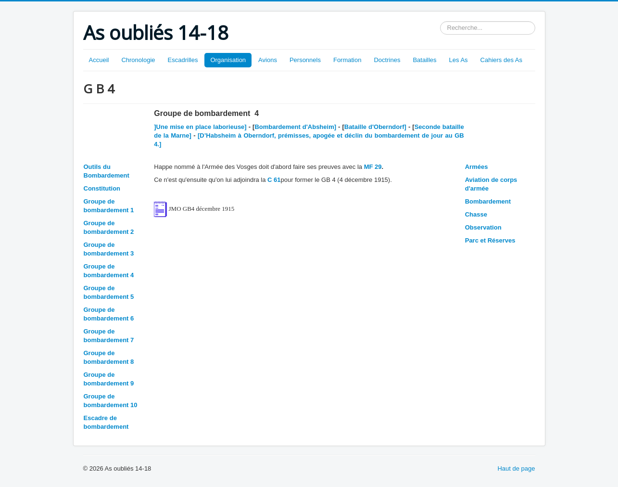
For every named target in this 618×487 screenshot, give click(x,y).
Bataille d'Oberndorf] (375, 126)
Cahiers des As (501, 60)
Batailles (424, 60)
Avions (267, 60)
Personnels (305, 60)
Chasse (476, 214)
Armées (476, 166)
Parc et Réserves (490, 240)
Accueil (99, 60)
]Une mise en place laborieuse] (201, 126)
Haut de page (516, 468)
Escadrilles (183, 60)
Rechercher (440, 21)
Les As (458, 60)
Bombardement (488, 201)
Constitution (102, 188)
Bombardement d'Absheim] (295, 126)
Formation (347, 60)
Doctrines (387, 60)
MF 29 (373, 166)
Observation (483, 227)
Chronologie (138, 60)
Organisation (228, 60)
